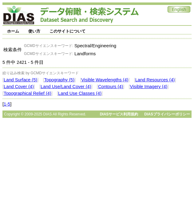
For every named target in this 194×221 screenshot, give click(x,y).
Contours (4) (110, 86)
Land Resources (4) (155, 79)
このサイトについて (67, 31)
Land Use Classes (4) (79, 93)
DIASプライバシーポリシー (167, 114)
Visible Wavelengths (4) (104, 79)
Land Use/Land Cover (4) (66, 86)
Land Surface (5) (20, 79)
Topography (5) (59, 79)
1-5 (7, 104)
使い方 (34, 31)
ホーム (13, 31)
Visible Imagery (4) (149, 86)
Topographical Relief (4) (27, 93)
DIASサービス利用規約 (119, 114)
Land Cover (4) (19, 86)
